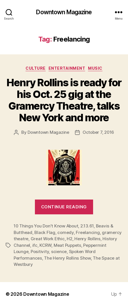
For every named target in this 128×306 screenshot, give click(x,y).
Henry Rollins (87, 238)
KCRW (45, 245)
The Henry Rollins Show (67, 258)
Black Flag (44, 232)
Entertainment (67, 68)
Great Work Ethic (48, 238)
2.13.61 (87, 226)
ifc (34, 245)
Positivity (40, 251)
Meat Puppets (67, 245)
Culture (36, 68)
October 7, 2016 (98, 132)
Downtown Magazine (64, 12)
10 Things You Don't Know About (46, 226)
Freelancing (88, 232)
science (59, 251)
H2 (69, 238)
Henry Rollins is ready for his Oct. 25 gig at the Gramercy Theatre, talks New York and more (64, 100)
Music (95, 68)
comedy (65, 232)
